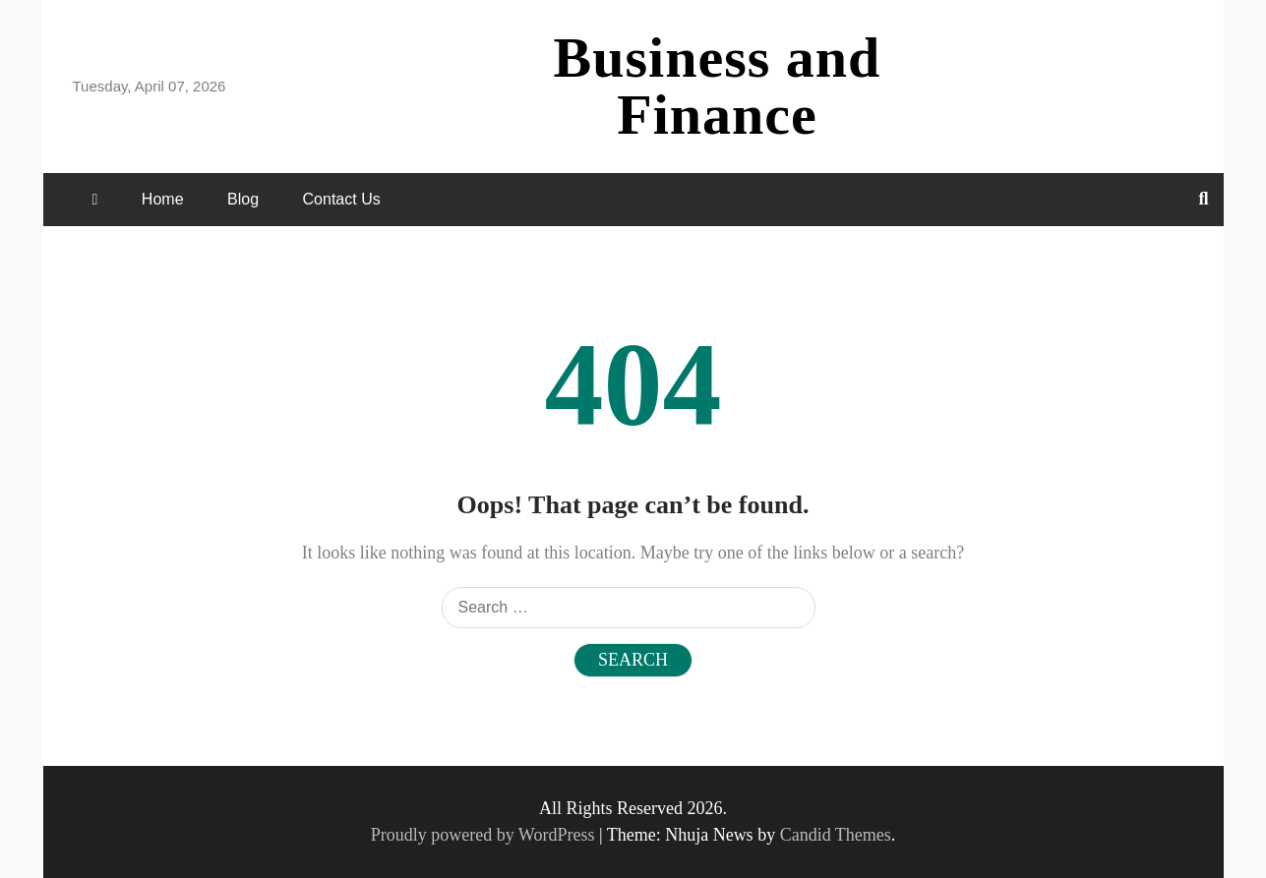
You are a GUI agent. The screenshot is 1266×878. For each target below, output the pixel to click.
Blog (243, 199)
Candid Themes (835, 835)
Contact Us (342, 199)
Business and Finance (717, 86)
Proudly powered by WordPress (485, 835)
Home (163, 199)
